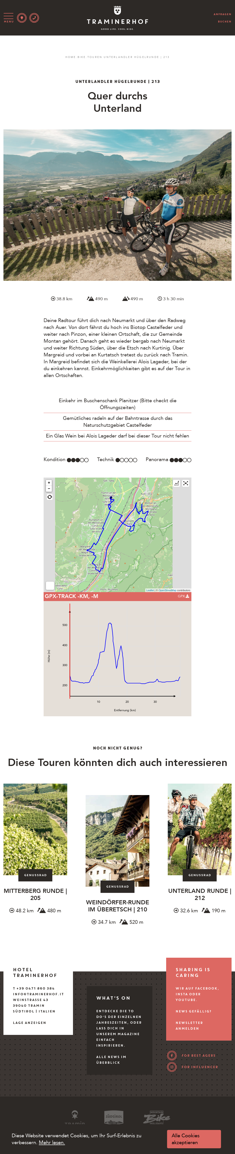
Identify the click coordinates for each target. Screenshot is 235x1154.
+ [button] (49, 483)
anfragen (222, 14)
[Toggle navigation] (9, 18)
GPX (183, 596)
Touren (94, 57)
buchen (224, 21)
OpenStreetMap (167, 590)
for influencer (199, 1067)
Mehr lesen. (52, 1142)
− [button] (49, 489)
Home (70, 57)
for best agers (198, 1055)
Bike (82, 57)
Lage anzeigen (29, 1022)
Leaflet (150, 590)
